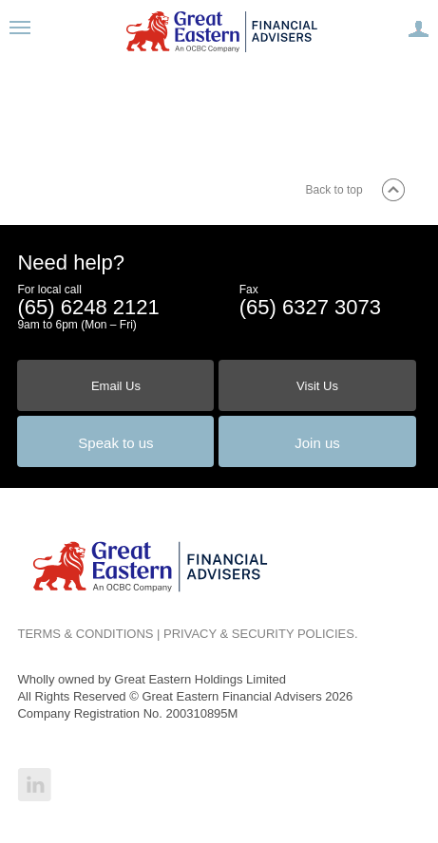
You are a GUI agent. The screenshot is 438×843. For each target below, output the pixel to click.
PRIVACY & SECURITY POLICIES (258, 634)
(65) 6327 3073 (310, 307)
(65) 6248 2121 (88, 307)
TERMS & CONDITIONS (85, 634)
